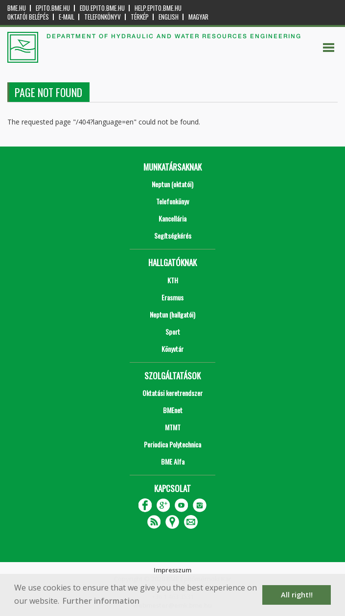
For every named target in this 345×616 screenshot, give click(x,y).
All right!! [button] (297, 594)
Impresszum (172, 570)
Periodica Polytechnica (172, 444)
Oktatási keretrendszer (172, 393)
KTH (172, 280)
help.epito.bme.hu (158, 8)
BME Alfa (172, 461)
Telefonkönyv (102, 17)
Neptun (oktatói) (172, 184)
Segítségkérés (172, 235)
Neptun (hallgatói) (172, 314)
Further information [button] (101, 600)
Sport (172, 331)
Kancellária (172, 218)
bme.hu (16, 8)
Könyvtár (172, 349)
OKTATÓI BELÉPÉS (28, 17)
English (169, 17)
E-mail (66, 17)
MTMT (173, 427)
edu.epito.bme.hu (102, 8)
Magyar (198, 17)
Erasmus (172, 297)
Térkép (140, 17)
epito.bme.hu (53, 8)
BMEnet (173, 410)
